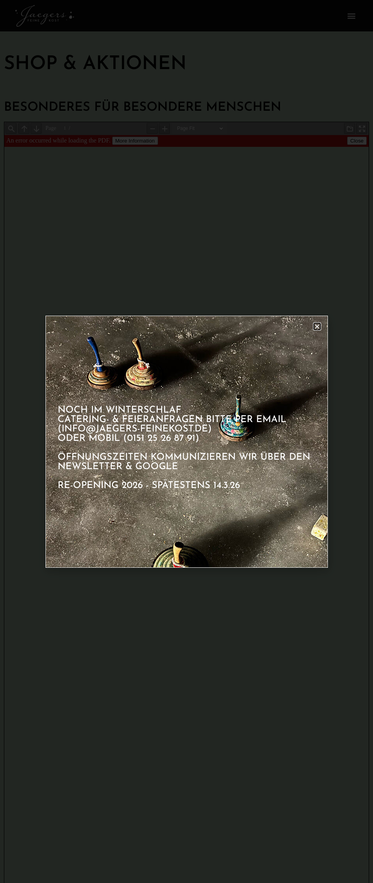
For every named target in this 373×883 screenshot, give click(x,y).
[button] (317, 326)
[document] (186, 441)
